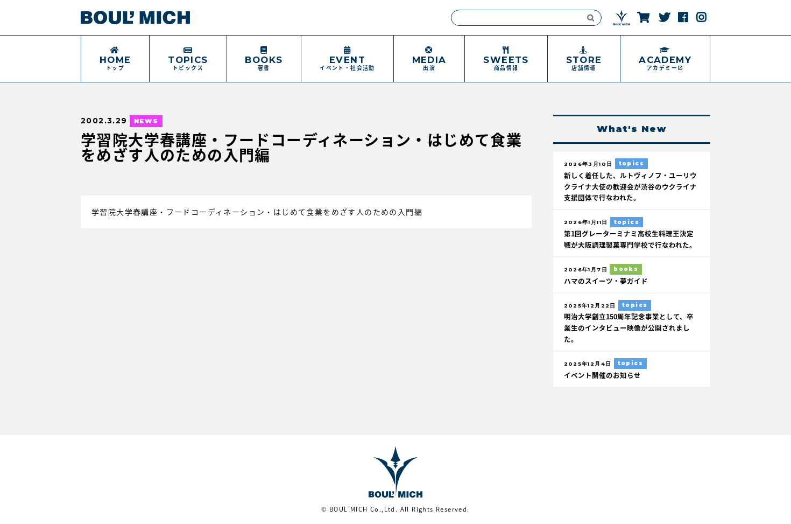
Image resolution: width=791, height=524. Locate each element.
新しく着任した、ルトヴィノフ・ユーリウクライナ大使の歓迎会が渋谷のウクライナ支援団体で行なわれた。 (630, 186)
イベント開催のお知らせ (602, 374)
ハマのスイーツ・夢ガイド (606, 280)
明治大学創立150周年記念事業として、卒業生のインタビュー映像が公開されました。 (629, 327)
